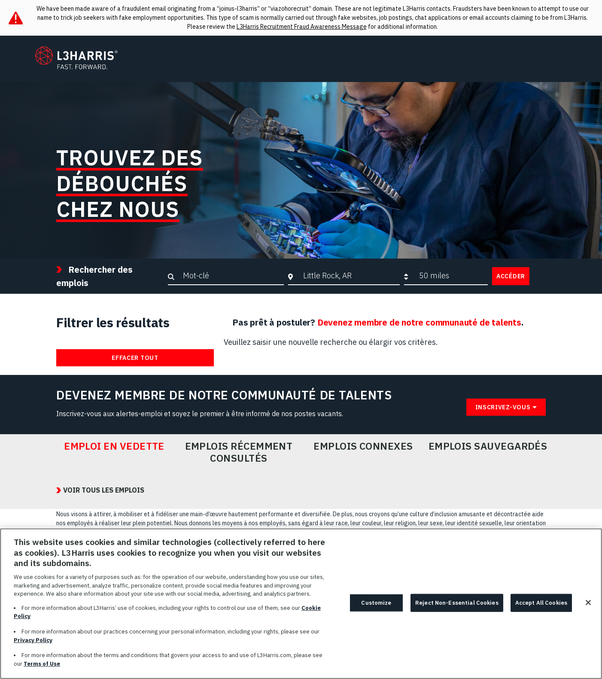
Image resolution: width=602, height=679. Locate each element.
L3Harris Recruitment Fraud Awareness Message (302, 26)
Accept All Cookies (541, 606)
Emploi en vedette (114, 446)
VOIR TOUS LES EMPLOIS (103, 490)
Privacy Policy (33, 644)
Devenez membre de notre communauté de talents (419, 322)
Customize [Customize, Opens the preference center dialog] (376, 606)
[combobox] (349, 275)
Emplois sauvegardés (488, 446)
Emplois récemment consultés (239, 452)
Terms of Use (42, 667)
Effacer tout (135, 358)
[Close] (588, 606)
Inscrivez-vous (503, 407)
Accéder (510, 276)
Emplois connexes (363, 446)
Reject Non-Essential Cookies (457, 606)
